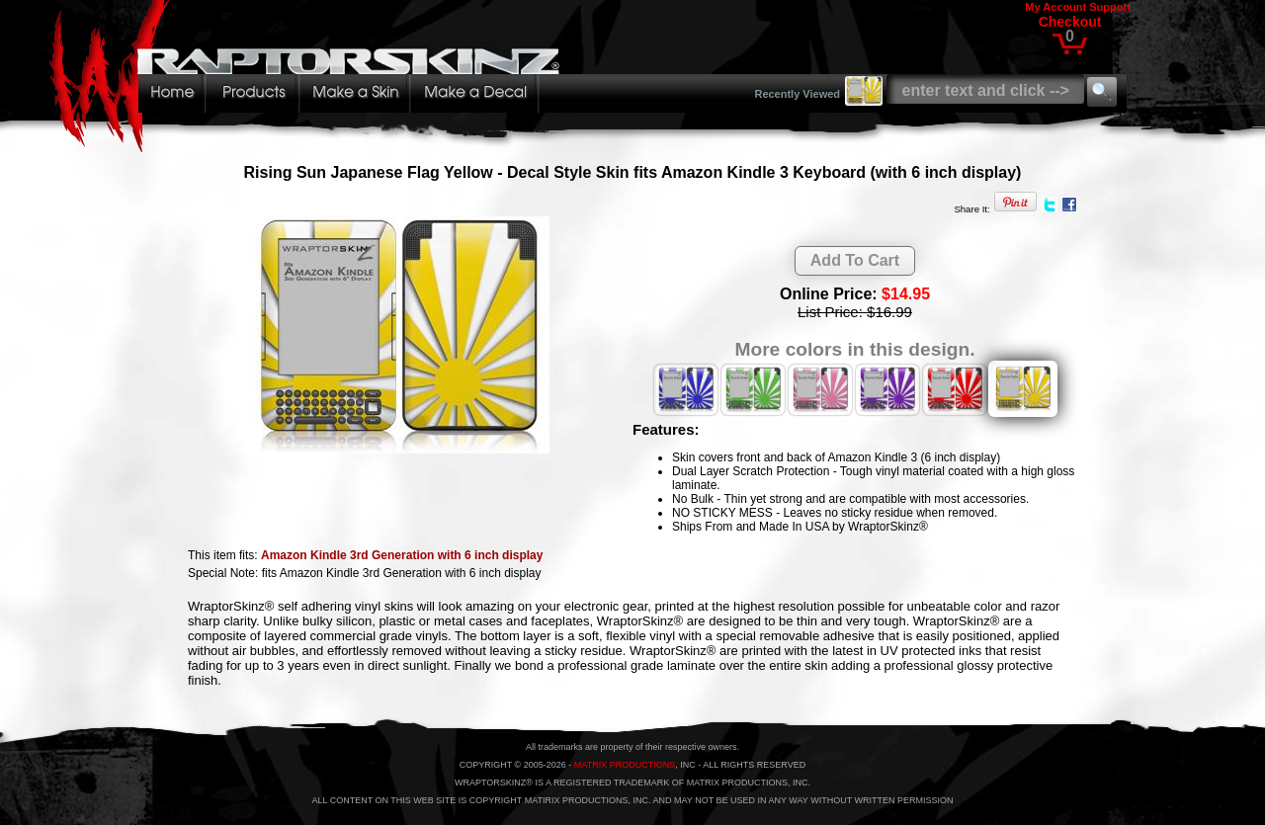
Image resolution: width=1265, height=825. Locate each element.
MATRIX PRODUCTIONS (624, 765)
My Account (1055, 7)
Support (1110, 7)
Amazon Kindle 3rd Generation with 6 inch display (402, 555)
